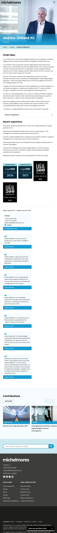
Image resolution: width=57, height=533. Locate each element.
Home (5, 47)
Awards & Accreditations (11, 501)
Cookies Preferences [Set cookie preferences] (27, 501)
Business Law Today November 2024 (15, 426)
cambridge (19, 521)
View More (8, 401)
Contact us (6, 465)
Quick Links (7, 482)
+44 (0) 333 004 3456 (11, 218)
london (40, 521)
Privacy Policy (24, 489)
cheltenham (27, 521)
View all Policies (25, 486)
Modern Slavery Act (26, 498)
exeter (34, 521)
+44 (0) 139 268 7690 (11, 220)
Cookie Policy (24, 495)
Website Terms (25, 492)
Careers (5, 495)
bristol (12, 521)
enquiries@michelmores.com (12, 470)
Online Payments (8, 486)
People (12, 47)
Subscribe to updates (10, 473)
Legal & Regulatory (28, 482)
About (5, 492)
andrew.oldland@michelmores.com (14, 223)
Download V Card (11, 228)
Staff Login (6, 498)
